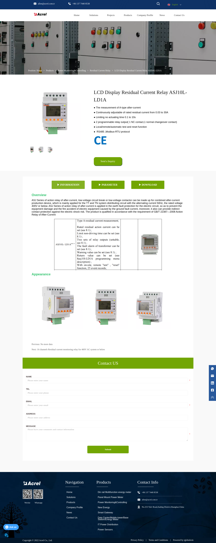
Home (39, 70)
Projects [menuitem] (111, 15)
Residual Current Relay (100, 70)
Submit (108, 449)
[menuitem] (128, 15)
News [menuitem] (162, 15)
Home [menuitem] (77, 15)
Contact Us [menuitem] (179, 15)
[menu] (128, 15)
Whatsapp (38, 503)
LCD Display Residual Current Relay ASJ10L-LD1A (138, 70)
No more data (46, 344)
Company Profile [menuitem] (145, 15)
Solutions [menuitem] (93, 15)
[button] (128, 15)
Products (49, 70)
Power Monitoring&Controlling (71, 70)
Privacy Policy (137, 540)
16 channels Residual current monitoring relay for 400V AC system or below (71, 349)
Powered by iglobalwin (183, 540)
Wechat (27, 503)
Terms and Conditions (158, 540)
